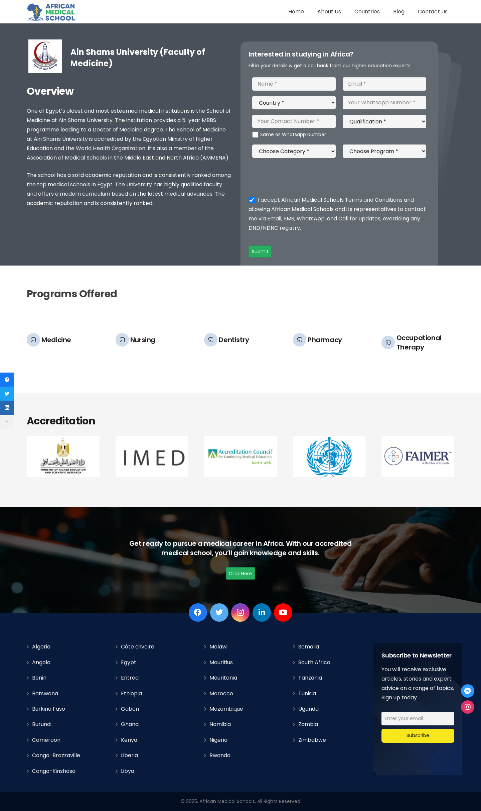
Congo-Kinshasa (53, 771)
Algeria (41, 646)
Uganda (308, 709)
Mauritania (223, 678)
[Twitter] (219, 612)
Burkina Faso (48, 709)
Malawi (218, 646)
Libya (127, 771)
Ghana (130, 724)
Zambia (308, 724)
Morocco (221, 693)
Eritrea (130, 678)
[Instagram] (240, 612)
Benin (39, 678)
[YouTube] (283, 612)
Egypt (128, 662)
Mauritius (221, 662)
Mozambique (226, 709)
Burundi (41, 724)
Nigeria (218, 740)
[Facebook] (198, 612)
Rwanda (219, 755)
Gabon (130, 709)
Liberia (129, 755)
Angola (41, 662)
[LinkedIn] (262, 612)
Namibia (220, 724)
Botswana (45, 693)
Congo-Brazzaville (56, 755)
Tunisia (307, 693)
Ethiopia (131, 693)
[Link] (51, 12)
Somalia (308, 646)
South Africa (314, 662)
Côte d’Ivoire (137, 646)
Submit (260, 251)
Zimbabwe (312, 740)
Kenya (129, 740)
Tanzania (310, 678)
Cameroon (46, 740)
